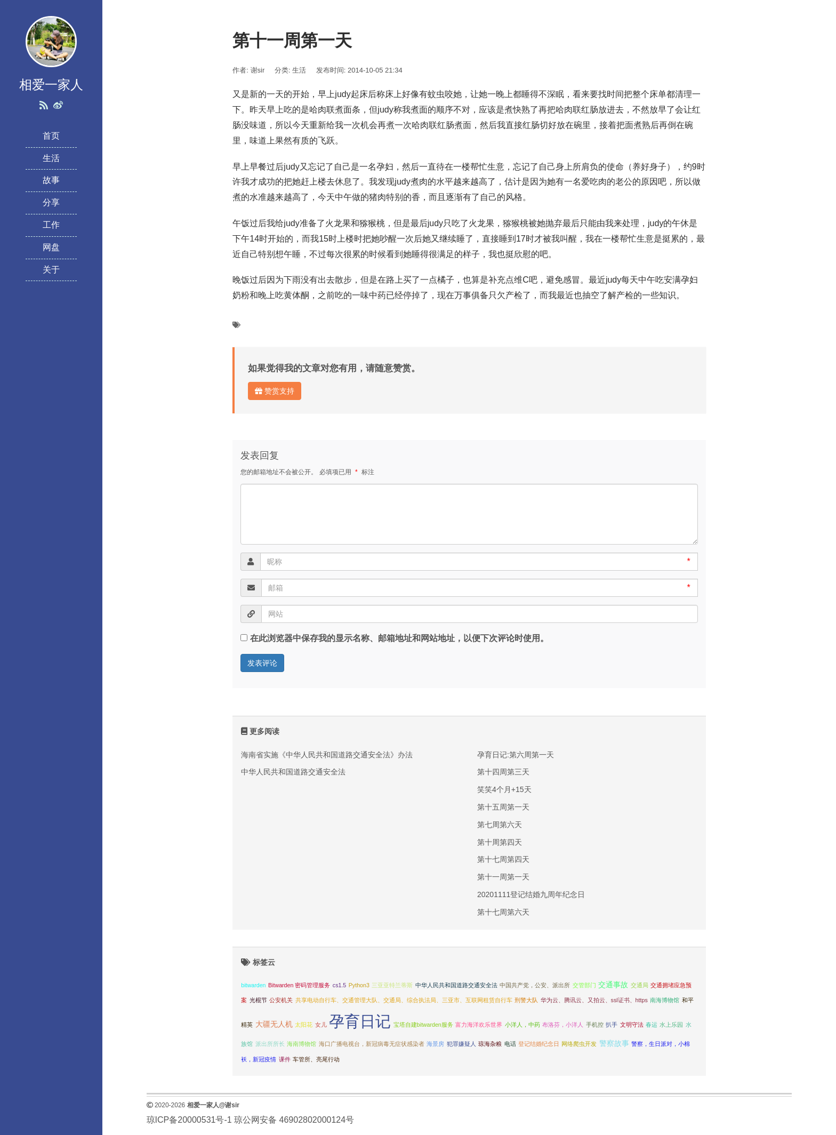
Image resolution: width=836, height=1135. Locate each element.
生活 (51, 158)
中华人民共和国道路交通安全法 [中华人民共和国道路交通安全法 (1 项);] (456, 985)
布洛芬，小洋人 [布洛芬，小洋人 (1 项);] (562, 1024)
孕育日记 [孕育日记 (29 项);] (360, 1021)
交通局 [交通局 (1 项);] (639, 985)
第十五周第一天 (503, 807)
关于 (51, 269)
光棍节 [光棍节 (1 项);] (258, 1000)
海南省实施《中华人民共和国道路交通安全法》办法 (327, 754)
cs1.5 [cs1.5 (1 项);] (339, 985)
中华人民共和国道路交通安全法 (293, 772)
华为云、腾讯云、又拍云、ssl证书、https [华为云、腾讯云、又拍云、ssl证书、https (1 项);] (594, 1000)
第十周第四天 (499, 842)
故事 (51, 180)
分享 (51, 202)
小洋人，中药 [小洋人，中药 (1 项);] (522, 1024)
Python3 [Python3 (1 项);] (359, 985)
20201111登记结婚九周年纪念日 (531, 894)
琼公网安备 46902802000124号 (294, 1119)
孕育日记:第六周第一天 (515, 754)
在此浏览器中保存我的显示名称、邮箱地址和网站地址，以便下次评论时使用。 (399, 638)
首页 (51, 135)
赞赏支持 (274, 391)
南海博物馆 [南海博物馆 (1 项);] (664, 1000)
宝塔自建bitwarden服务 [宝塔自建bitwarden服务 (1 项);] (423, 1024)
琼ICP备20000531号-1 (189, 1119)
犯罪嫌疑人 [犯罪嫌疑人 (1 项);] (461, 1044)
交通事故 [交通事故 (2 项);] (613, 985)
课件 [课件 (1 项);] (285, 1059)
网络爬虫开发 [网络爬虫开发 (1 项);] (579, 1044)
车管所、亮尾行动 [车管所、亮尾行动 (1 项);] (316, 1059)
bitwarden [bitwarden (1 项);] (253, 985)
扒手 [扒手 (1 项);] (611, 1024)
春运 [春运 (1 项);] (651, 1024)
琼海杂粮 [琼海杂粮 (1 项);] (490, 1044)
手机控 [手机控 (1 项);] (595, 1024)
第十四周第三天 (503, 772)
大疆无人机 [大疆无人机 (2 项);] (274, 1024)
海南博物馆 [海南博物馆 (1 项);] (301, 1044)
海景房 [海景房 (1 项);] (435, 1044)
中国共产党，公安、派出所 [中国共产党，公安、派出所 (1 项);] (535, 985)
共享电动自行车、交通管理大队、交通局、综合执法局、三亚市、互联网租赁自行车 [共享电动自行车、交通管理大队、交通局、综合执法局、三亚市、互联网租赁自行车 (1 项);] (403, 1000)
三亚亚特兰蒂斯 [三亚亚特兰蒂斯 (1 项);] (392, 985)
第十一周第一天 (503, 877)
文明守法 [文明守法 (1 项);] (632, 1024)
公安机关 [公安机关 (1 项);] (281, 1000)
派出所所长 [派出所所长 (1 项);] (270, 1044)
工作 (51, 224)
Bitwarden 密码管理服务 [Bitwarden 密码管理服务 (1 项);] (299, 985)
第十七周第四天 (503, 859)
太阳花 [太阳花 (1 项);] (303, 1024)
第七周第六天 (499, 824)
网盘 (51, 247)
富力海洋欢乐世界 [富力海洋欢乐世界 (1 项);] (478, 1024)
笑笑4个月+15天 (504, 789)
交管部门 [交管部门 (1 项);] (584, 985)
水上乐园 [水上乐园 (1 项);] (671, 1024)
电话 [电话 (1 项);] (510, 1044)
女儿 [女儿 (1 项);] (321, 1024)
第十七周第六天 (503, 912)
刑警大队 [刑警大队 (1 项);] (526, 1000)
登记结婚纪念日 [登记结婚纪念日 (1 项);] (538, 1044)
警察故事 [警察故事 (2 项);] (614, 1044)
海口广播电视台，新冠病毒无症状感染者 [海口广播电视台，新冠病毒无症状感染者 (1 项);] (371, 1044)
